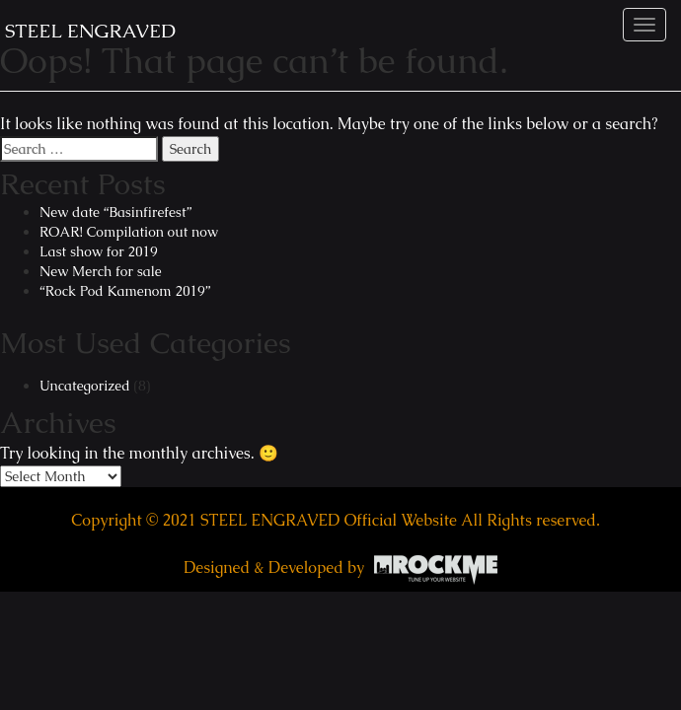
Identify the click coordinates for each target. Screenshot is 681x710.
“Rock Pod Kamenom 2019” (124, 291)
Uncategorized (84, 385)
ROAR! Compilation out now (128, 232)
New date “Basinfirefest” (115, 212)
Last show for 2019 (98, 251)
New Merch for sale (100, 271)
